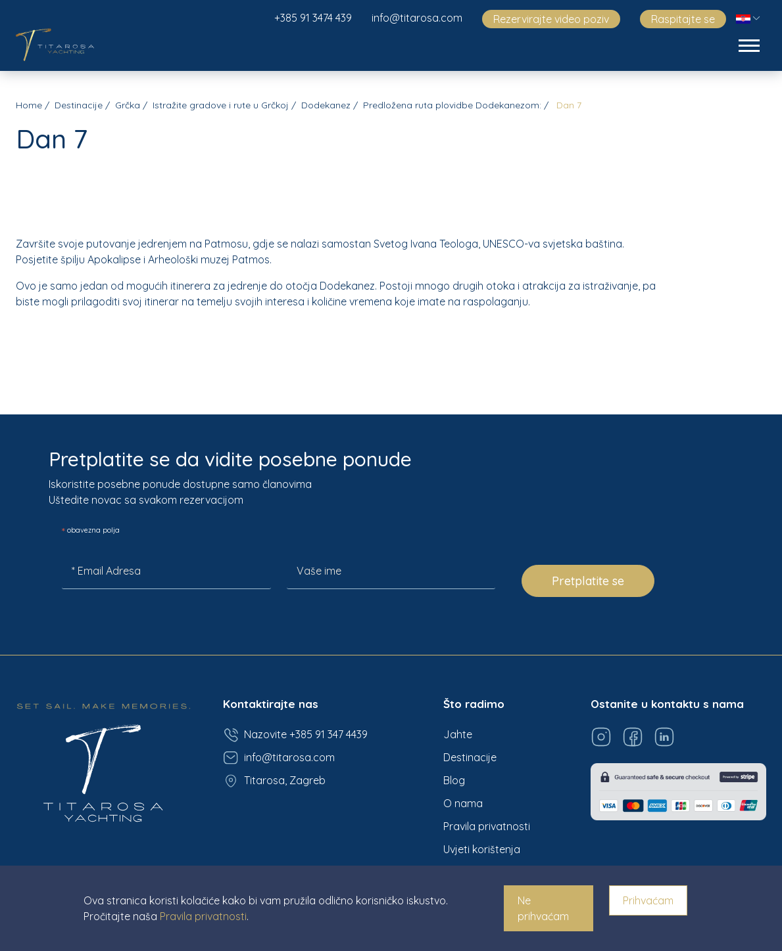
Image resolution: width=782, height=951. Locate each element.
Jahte (457, 734)
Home (29, 105)
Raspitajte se (683, 19)
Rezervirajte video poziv (551, 19)
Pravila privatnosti (486, 826)
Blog (454, 780)
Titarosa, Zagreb (274, 781)
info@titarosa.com (417, 17)
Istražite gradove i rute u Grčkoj (221, 105)
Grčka (127, 105)
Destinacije (79, 105)
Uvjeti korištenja (481, 849)
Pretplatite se (588, 580)
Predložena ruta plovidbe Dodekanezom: (452, 105)
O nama (463, 803)
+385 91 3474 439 (313, 17)
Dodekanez (326, 105)
